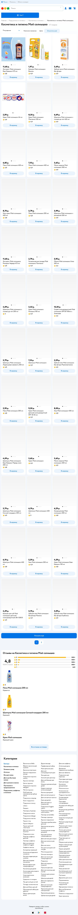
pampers (25, 808)
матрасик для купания (66, 842)
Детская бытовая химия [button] (10, 779)
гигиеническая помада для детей (48, 831)
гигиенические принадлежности (64, 791)
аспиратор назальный (30, 850)
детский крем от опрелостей (46, 803)
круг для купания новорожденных (46, 835)
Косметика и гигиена (36, 21)
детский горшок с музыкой (46, 864)
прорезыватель (64, 880)
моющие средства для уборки (66, 822)
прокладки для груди (65, 779)
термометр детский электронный (47, 889)
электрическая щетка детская (47, 827)
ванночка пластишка (29, 770)
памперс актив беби (47, 815)
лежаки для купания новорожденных (65, 852)
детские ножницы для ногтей (48, 871)
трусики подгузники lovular (29, 773)
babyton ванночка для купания (30, 766)
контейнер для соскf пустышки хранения (65, 872)
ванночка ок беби (28, 763)
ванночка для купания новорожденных (66, 834)
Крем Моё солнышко (12, 737)
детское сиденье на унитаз (47, 881)
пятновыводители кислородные (64, 814)
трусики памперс (28, 781)
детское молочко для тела (47, 842)
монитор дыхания (46, 852)
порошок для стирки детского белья (65, 826)
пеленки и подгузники (66, 893)
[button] (20, 15)
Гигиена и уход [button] (9, 769)
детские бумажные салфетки (65, 890)
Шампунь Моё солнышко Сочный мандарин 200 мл (25, 712)
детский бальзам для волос (47, 781)
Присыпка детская (47, 867)
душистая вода (45, 763)
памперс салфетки (29, 841)
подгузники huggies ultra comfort (47, 811)
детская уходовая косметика (28, 861)
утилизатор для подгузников (63, 883)
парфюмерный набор (48, 766)
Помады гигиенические (30, 884)
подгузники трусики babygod (29, 786)
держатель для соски (65, 878)
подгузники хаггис (29, 813)
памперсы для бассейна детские (48, 823)
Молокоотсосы (64, 788)
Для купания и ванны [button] (11, 783)
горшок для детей (64, 849)
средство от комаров (30, 879)
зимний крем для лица (48, 778)
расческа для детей (47, 792)
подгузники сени (28, 834)
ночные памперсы (47, 854)
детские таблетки (64, 773)
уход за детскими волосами (28, 876)
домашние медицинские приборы (66, 769)
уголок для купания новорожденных (65, 830)
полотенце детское (65, 862)
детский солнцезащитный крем (48, 772)
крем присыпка (64, 896)
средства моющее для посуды (66, 818)
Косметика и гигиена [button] (11, 766)
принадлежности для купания (65, 865)
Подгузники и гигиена (17, 21)
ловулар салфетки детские (29, 837)
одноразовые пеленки (66, 887)
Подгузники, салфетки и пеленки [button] (12, 791)
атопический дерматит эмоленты (30, 853)
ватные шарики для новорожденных (29, 865)
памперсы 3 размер (29, 811)
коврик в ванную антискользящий (46, 789)
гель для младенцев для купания (30, 857)
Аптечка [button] (7, 772)
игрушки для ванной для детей (48, 785)
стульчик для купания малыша (47, 875)
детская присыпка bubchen (29, 831)
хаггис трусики (28, 783)
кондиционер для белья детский (66, 810)
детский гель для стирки (48, 839)
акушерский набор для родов (66, 806)
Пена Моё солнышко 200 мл (15, 688)
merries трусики (28, 790)
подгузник (44, 861)
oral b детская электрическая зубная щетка (30, 794)
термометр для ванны (47, 893)
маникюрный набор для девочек (30, 890)
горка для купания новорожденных (64, 856)
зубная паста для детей (48, 895)
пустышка (62, 875)
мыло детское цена (47, 768)
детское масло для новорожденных (47, 857)
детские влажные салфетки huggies (28, 844)
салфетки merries (28, 847)
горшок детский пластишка (28, 826)
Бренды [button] (6, 764)
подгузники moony (29, 803)
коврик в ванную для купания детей (65, 845)
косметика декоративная (63, 785)
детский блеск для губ (30, 887)
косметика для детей (29, 869)
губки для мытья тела (65, 859)
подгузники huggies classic (47, 807)
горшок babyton (28, 823)
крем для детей (46, 800)
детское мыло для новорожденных (46, 885)
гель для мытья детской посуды (48, 848)
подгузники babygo (29, 816)
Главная (3, 21)
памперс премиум (47, 817)
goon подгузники (28, 801)
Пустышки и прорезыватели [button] (9, 787)
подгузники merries (29, 818)
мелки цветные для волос (29, 894)
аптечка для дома (64, 766)
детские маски (45, 845)
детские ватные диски (48, 795)
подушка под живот (65, 795)
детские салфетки (64, 763)
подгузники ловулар (29, 798)
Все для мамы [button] (8, 775)
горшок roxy (27, 821)
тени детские (45, 775)
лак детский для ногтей (30, 882)
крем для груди (63, 782)
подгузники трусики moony (29, 777)
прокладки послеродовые (63, 802)
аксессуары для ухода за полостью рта (30, 872)
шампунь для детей (47, 878)
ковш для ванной (64, 868)
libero (25, 806)
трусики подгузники (47, 820)
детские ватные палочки (48, 797)
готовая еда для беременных (63, 798)
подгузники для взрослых (64, 776)
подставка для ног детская (64, 839)
